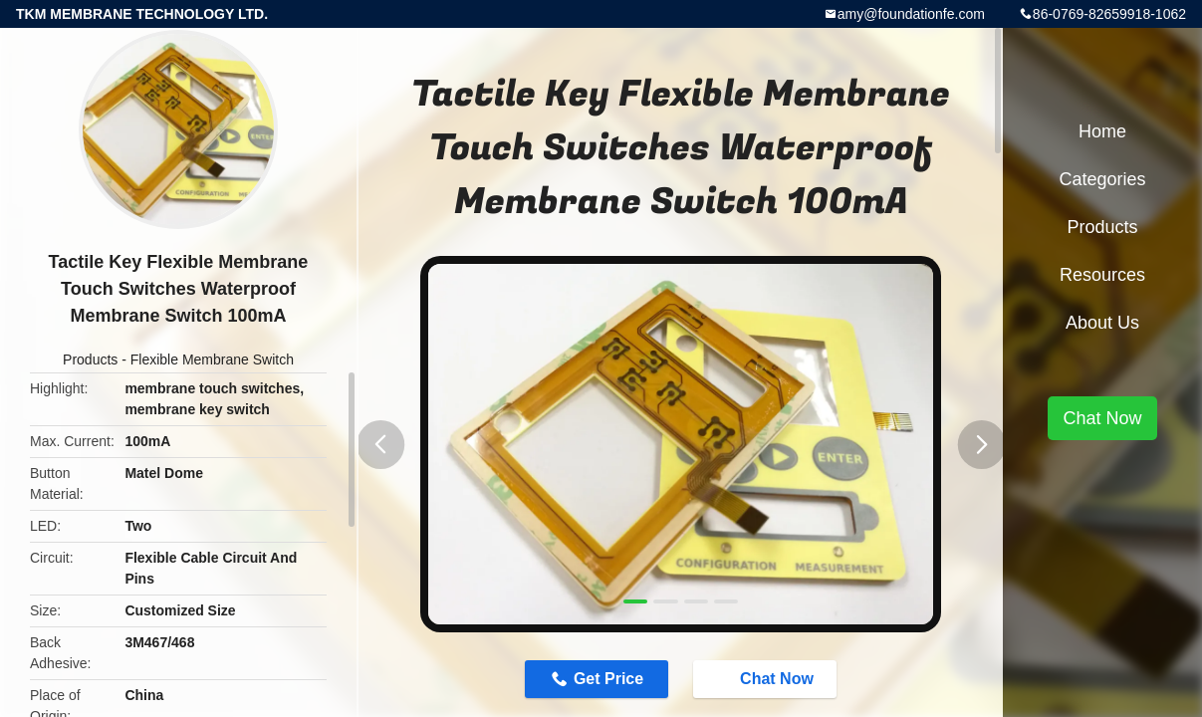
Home (1102, 131)
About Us (1102, 323)
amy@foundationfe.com (911, 14)
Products (90, 359)
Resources (1102, 275)
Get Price (608, 678)
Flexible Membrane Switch (212, 359)
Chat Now (767, 678)
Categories (1102, 179)
